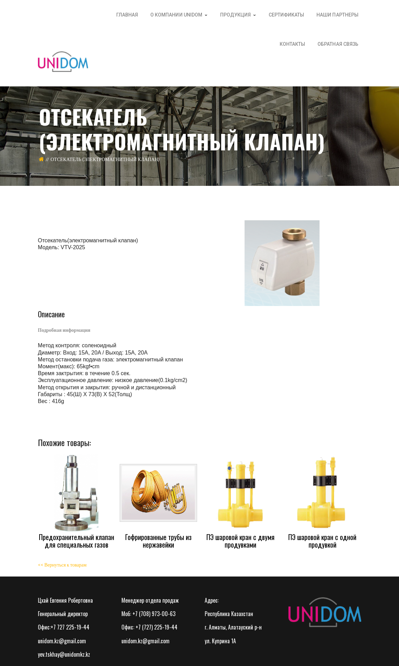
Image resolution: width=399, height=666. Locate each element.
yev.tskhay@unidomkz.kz (64, 654)
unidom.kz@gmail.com (62, 641)
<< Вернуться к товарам (62, 565)
